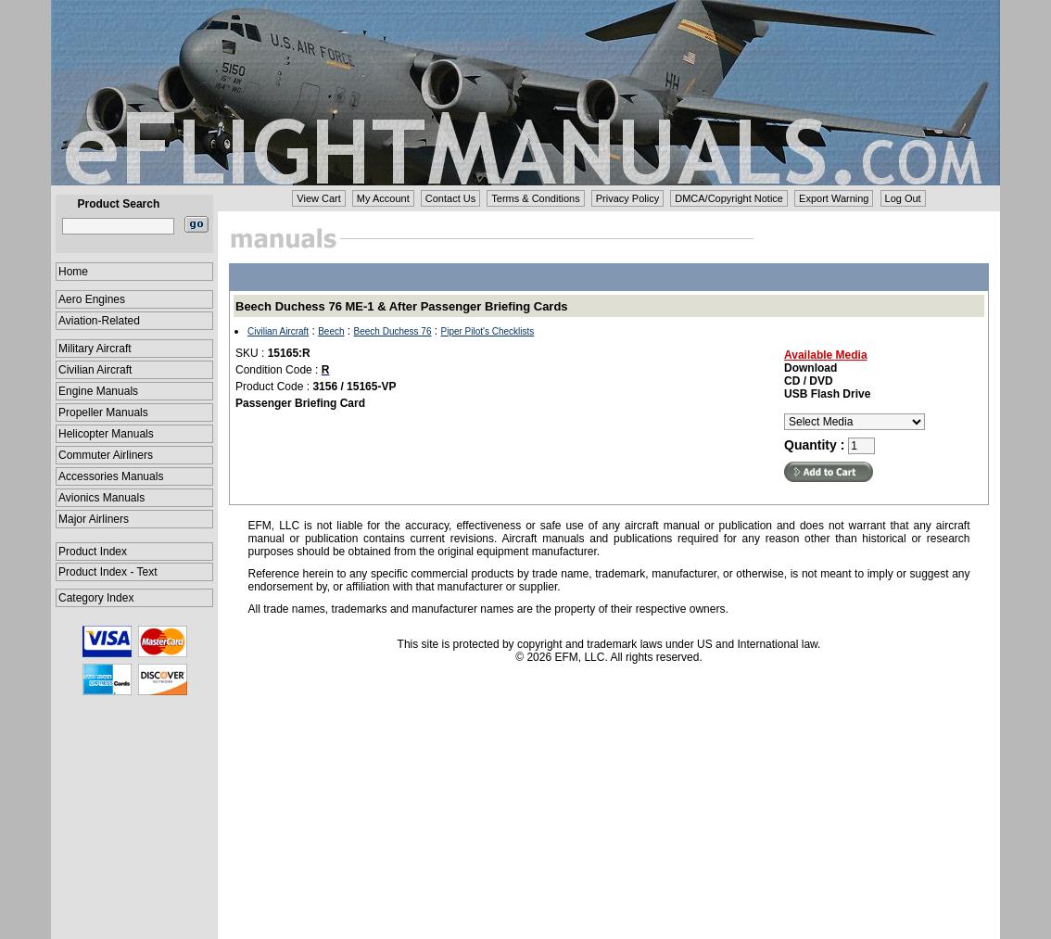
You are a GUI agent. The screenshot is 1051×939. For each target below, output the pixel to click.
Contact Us (450, 198)
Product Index (92, 551)
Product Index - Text (108, 571)
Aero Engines (91, 299)
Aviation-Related (99, 320)
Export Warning (833, 198)
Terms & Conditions (535, 198)
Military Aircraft (95, 348)
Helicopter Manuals (106, 433)
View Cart (318, 198)
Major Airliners (93, 519)
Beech (331, 331)
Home (73, 271)
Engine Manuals (98, 391)
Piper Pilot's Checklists (488, 331)
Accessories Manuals (110, 476)
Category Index (95, 597)
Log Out (903, 198)
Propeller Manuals (103, 412)
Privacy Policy (627, 198)
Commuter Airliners (105, 455)
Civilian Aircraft (95, 369)
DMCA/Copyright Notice (729, 198)
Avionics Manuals (101, 497)
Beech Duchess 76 (393, 331)
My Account (383, 198)
